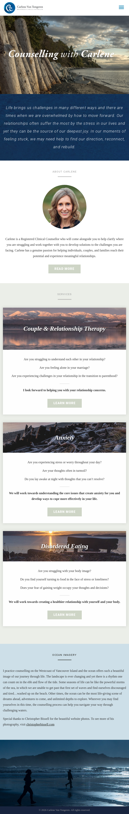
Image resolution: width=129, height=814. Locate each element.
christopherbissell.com (40, 724)
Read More (64, 269)
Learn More (64, 403)
